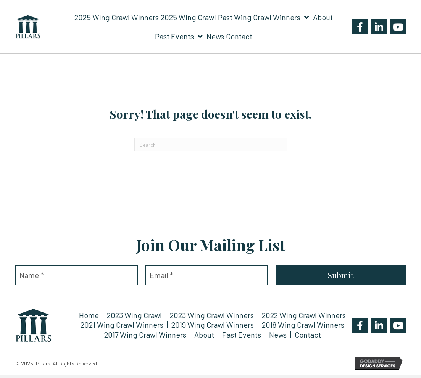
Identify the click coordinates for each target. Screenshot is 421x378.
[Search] (210, 144)
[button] (360, 26)
